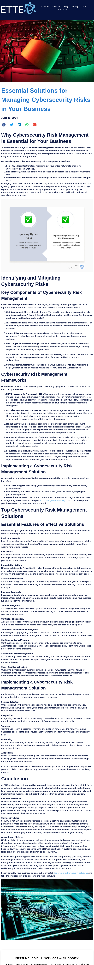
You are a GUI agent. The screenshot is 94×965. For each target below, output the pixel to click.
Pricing (74, 6)
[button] (3, 125)
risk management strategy (53, 500)
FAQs (84, 6)
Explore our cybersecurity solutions (71, 873)
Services (56, 6)
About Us (44, 6)
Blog (66, 6)
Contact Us (63, 9)
